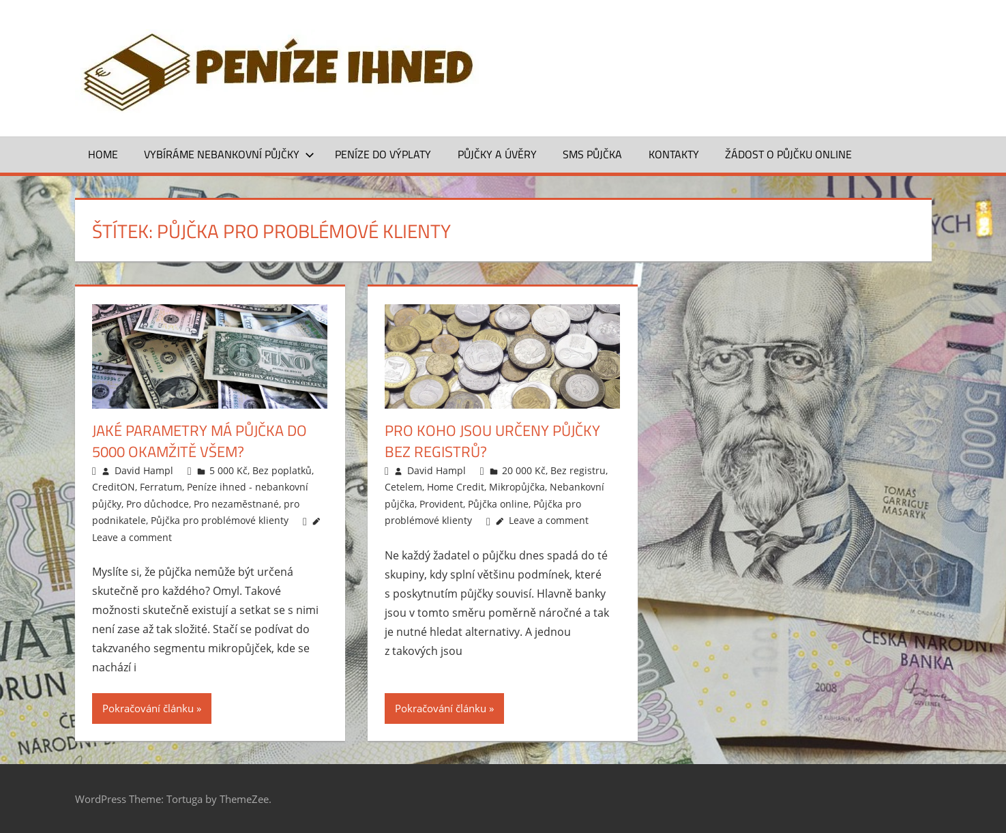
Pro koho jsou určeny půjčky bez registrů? (492, 441)
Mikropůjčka (517, 486)
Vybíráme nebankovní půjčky (229, 154)
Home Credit (455, 486)
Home (103, 154)
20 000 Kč (524, 470)
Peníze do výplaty (383, 154)
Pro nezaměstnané (236, 503)
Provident (441, 503)
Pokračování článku (148, 708)
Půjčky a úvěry (497, 154)
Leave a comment (132, 537)
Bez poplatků (282, 470)
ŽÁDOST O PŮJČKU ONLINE (788, 154)
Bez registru (578, 470)
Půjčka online (498, 503)
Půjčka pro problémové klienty (220, 520)
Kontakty (674, 154)
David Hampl (144, 470)
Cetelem (403, 486)
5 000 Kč (228, 470)
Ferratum (161, 486)
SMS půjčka (592, 154)
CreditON (113, 486)
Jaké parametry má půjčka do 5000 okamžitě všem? (199, 441)
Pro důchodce (157, 503)
